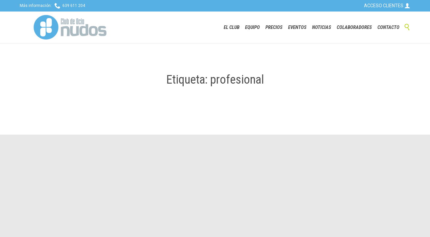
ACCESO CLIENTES (387, 5)
